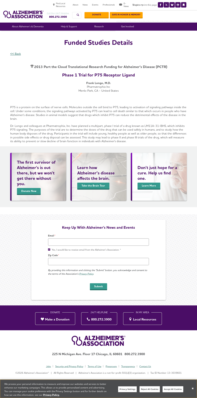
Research (53, 34)
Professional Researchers (75, 34)
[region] (98, 388)
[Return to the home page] (23, 11)
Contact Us (146, 366)
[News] (134, 3)
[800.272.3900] (99, 318)
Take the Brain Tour (93, 192)
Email (51, 235)
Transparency (129, 366)
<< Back (15, 60)
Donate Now (28, 198)
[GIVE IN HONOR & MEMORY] (177, 12)
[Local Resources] (142, 318)
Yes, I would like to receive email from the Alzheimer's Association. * (86, 249)
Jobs (47, 366)
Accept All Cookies (173, 389)
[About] (124, 3)
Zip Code (53, 255)
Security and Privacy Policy (69, 366)
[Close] (193, 388)
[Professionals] (157, 3)
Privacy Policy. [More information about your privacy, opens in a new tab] (51, 394)
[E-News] (174, 3)
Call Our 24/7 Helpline (64, 10)
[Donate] (148, 12)
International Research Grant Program (111, 34)
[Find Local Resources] (107, 3)
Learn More (149, 192)
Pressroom (111, 366)
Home (42, 34)
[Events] (144, 3)
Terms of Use (94, 366)
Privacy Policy (86, 273)
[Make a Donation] (55, 318)
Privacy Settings (127, 389)
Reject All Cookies (149, 389)
